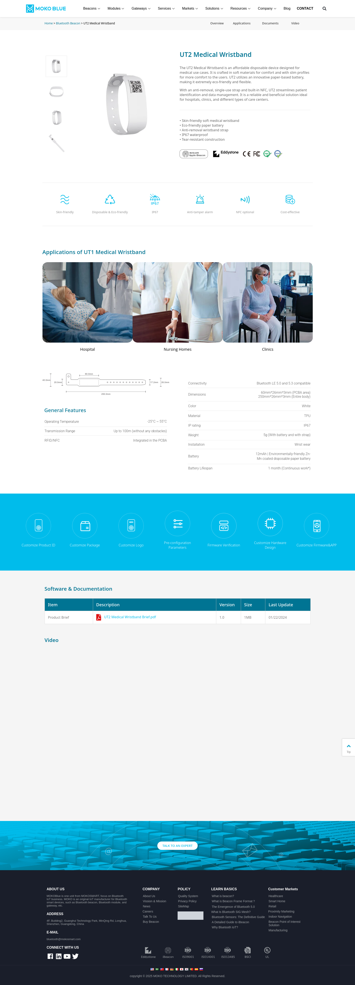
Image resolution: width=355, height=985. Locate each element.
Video (295, 23)
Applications (241, 23)
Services (167, 8)
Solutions (215, 8)
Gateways (142, 8)
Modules (117, 8)
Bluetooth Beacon (68, 23)
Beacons (93, 8)
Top (348, 748)
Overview (217, 23)
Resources (241, 8)
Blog (287, 8)
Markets (191, 8)
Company (268, 8)
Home (49, 23)
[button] (324, 8)
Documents (270, 23)
